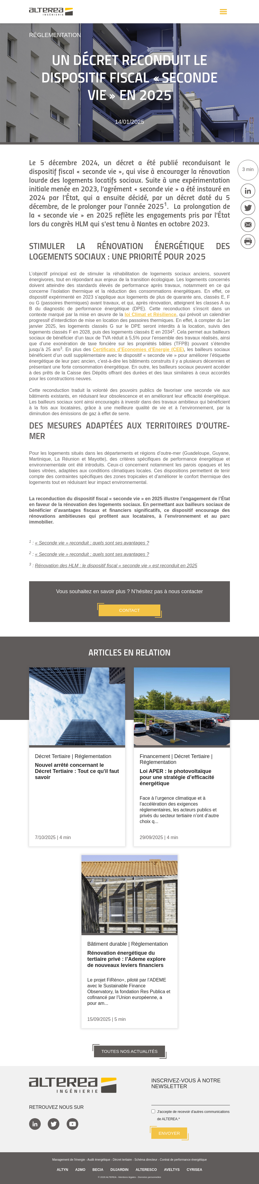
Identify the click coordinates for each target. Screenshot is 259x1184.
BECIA (98, 1169)
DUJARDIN (120, 1169)
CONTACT (129, 609)
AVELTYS (172, 1169)
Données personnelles (149, 1176)
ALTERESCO (146, 1169)
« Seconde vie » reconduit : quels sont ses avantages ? (92, 554)
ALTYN (62, 1169)
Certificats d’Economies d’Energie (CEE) (138, 349)
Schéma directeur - (147, 1159)
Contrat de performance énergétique (183, 1159)
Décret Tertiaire (52, 756)
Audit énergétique (98, 1159)
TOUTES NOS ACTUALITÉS (129, 1050)
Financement (155, 756)
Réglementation (55, 35)
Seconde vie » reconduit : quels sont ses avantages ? (94, 542)
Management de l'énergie (68, 1159)
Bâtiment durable (107, 943)
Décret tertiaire (122, 1159)
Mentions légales (127, 1176)
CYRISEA (194, 1169)
